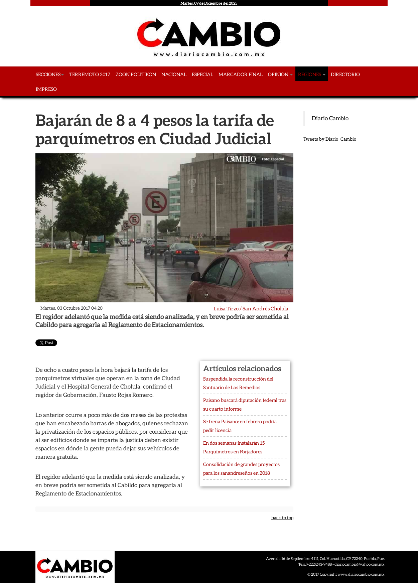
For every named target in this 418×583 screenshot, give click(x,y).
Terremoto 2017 (89, 74)
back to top (282, 517)
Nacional (173, 74)
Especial (202, 74)
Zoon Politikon (136, 74)
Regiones (311, 74)
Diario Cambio (330, 118)
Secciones (50, 74)
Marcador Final (241, 74)
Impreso (46, 89)
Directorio (345, 74)
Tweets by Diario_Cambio (329, 139)
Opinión (280, 74)
